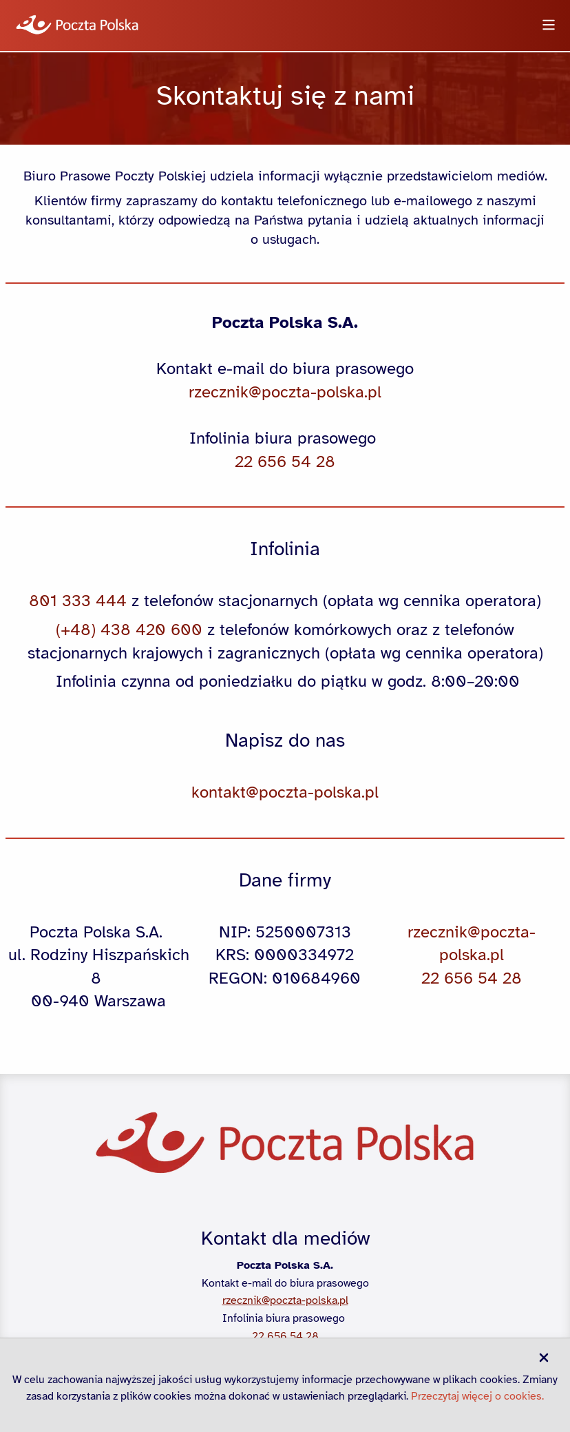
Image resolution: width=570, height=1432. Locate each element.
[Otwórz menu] (548, 25)
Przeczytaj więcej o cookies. (477, 1396)
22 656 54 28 (285, 1336)
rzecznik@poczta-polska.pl (285, 1300)
